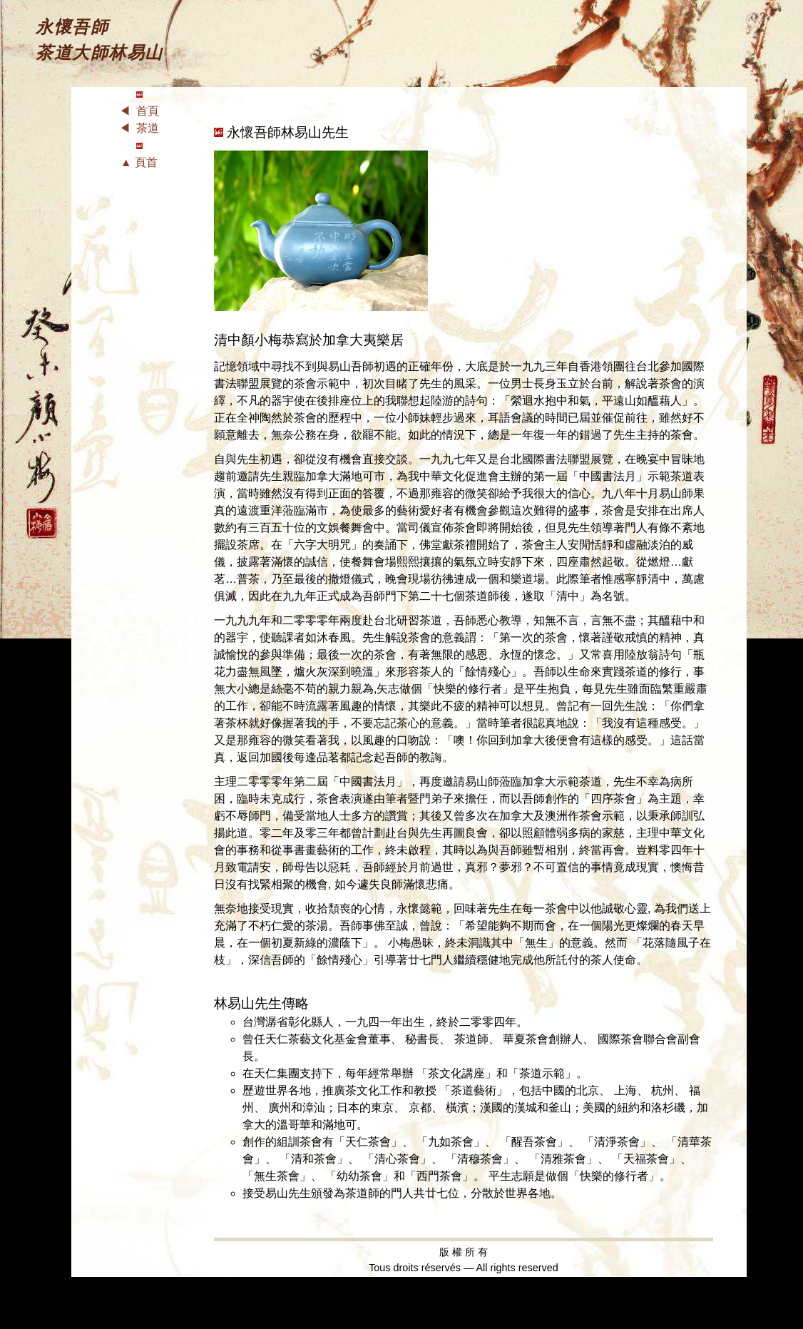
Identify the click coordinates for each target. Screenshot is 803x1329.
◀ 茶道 (139, 128)
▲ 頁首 (139, 162)
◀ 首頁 (139, 111)
